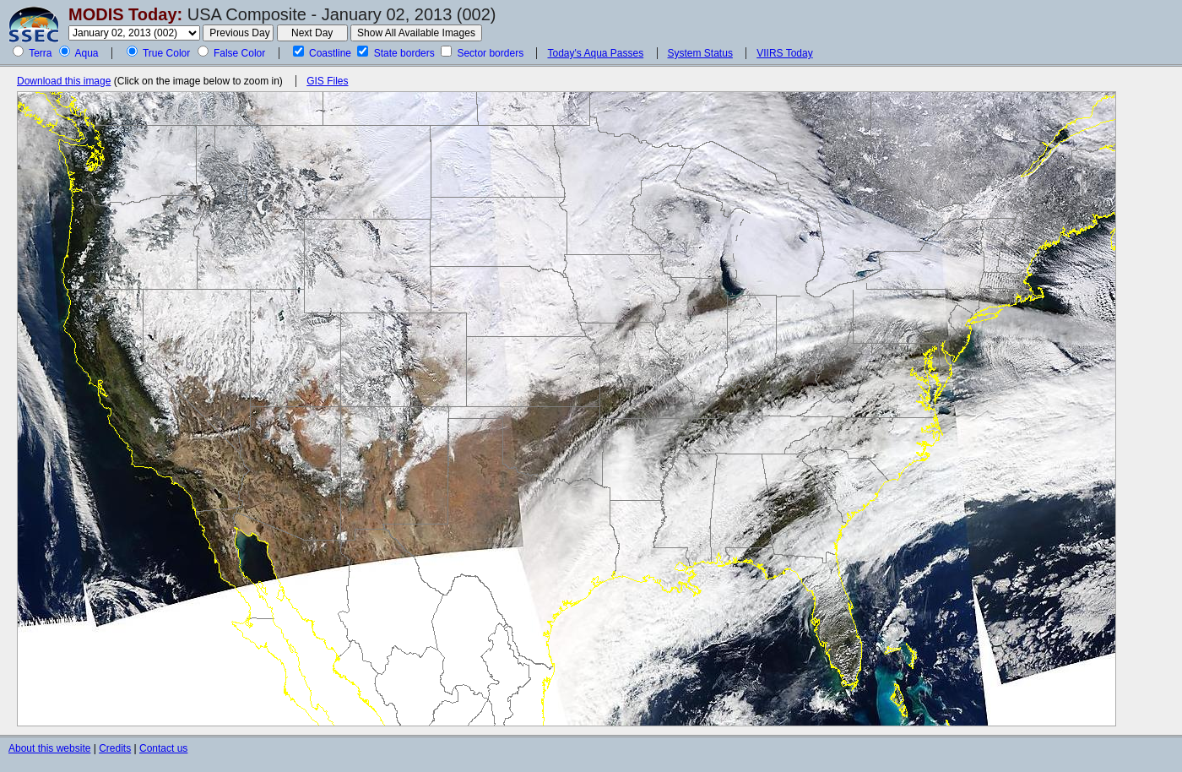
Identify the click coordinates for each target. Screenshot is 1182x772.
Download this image (64, 81)
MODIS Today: (125, 14)
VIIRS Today (784, 53)
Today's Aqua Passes (595, 53)
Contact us (163, 748)
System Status (700, 53)
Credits (115, 748)
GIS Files (327, 81)
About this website (49, 748)
